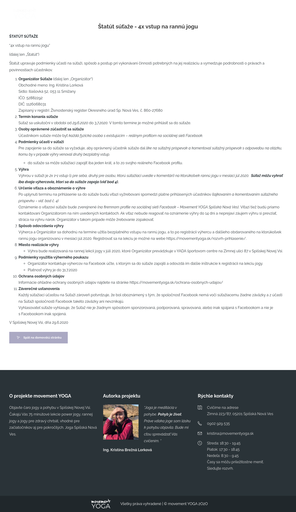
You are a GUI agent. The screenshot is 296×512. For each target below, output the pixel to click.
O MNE (251, 13)
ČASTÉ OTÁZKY (227, 13)
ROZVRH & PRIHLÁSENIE (124, 13)
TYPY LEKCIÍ (198, 13)
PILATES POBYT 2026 (166, 13)
